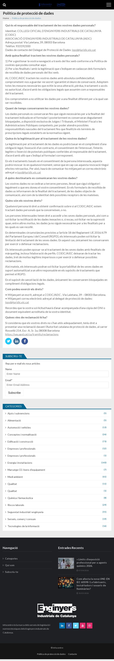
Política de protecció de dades (51, 654)
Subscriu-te (11, 571)
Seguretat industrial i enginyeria (25, 512)
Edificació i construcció (20, 441)
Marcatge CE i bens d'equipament (26, 469)
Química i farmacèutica (20, 497)
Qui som (9, 565)
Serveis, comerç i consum (22, 519)
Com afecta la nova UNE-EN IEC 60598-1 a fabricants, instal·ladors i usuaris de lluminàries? (93, 588)
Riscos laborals (16, 505)
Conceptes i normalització (22, 434)
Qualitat (12, 483)
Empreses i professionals (21, 448)
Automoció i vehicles (19, 427)
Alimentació (14, 420)
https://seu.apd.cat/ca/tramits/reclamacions (32, 334)
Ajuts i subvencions (19, 413)
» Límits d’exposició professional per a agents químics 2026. (92, 567)
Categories (11, 558)
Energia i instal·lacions (20, 462)
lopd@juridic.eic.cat (84, 49)
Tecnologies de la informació (23, 526)
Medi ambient (15, 476)
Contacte (72, 654)
